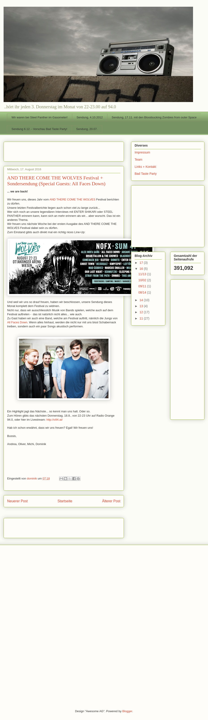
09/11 (142, 286)
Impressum (142, 152)
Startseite (64, 501)
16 (142, 269)
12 (142, 312)
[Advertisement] (33, 150)
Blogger (127, 711)
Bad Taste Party (146, 173)
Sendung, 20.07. (87, 129)
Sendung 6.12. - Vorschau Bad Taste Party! (39, 129)
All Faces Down (17, 322)
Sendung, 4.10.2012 (89, 117)
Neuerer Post (17, 501)
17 (142, 262)
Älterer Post (111, 501)
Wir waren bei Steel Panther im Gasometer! (40, 117)
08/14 (142, 292)
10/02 (142, 280)
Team (138, 159)
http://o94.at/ (55, 419)
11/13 (142, 274)
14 (142, 300)
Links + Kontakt (145, 166)
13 (142, 306)
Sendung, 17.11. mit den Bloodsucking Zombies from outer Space (154, 117)
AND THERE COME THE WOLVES (72, 199)
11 (142, 318)
